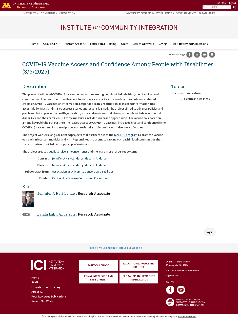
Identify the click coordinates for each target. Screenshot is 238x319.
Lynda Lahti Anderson (94, 158)
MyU (232, 2)
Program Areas (72, 43)
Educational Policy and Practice (139, 265)
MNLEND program (126, 135)
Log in (210, 232)
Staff (124, 43)
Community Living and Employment (98, 278)
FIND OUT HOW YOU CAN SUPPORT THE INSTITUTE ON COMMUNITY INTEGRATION (185, 302)
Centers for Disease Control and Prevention (80, 178)
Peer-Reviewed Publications (190, 43)
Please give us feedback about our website (115, 247)
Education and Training (46, 287)
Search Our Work (143, 43)
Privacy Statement (187, 316)
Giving (163, 43)
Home (34, 43)
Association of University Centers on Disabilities (83, 171)
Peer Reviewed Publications (49, 296)
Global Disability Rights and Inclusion (138, 278)
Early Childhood (98, 265)
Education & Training (103, 43)
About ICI (49, 43)
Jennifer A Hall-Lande (65, 158)
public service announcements (68, 151)
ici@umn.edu (172, 275)
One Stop (221, 2)
